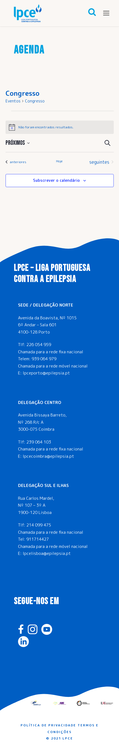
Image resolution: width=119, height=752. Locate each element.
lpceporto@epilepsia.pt (46, 373)
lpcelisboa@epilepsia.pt (47, 553)
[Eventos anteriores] (16, 162)
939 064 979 (44, 359)
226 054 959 (38, 344)
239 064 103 (38, 442)
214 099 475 (38, 525)
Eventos (13, 101)
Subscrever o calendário (56, 180)
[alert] (60, 127)
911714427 (37, 539)
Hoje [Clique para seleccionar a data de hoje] (59, 161)
